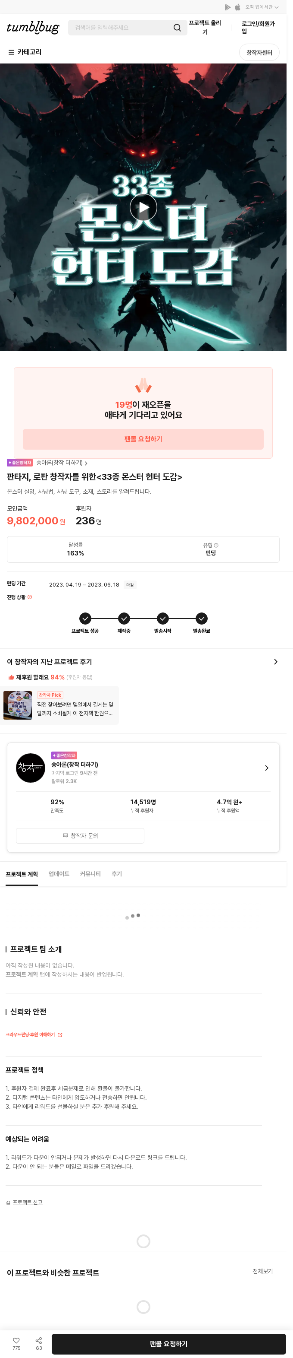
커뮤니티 (90, 873)
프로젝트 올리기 (205, 27)
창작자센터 (259, 52)
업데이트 (59, 873)
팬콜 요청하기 (143, 439)
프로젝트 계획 (22, 874)
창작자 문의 (80, 835)
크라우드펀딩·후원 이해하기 (34, 1035)
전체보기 (262, 1271)
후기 (117, 873)
